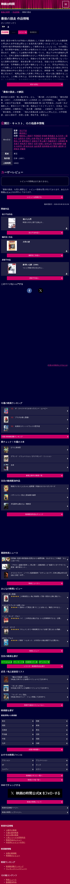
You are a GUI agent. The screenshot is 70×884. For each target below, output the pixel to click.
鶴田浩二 (23, 136)
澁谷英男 (38, 146)
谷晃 (36, 144)
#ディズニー (43, 662)
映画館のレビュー (13, 856)
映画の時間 (5, 12)
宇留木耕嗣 (57, 144)
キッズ (38, 765)
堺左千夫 (39, 138)
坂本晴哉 (46, 146)
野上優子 (43, 141)
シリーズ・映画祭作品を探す (34, 666)
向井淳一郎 (21, 146)
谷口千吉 (23, 130)
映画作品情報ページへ (10, 808)
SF (3, 765)
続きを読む (34, 84)
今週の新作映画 (12, 833)
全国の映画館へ (34, 749)
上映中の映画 (11, 830)
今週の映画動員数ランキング (12, 437)
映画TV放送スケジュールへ (34, 705)
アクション (6, 760)
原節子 (30, 136)
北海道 (4, 730)
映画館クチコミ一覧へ (34, 775)
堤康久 (41, 144)
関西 (3, 725)
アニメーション (41, 760)
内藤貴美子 (52, 141)
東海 (37, 725)
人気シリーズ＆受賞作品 (15, 837)
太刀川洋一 (60, 136)
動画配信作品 (11, 882)
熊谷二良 (17, 141)
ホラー (38, 769)
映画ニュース (11, 880)
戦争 (3, 27)
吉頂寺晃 (62, 138)
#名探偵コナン (31, 662)
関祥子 (31, 144)
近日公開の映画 (12, 835)
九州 (3, 743)
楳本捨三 (23, 133)
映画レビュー (34, 651)
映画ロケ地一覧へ (34, 780)
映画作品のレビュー (14, 840)
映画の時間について (34, 802)
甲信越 (4, 734)
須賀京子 (35, 141)
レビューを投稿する (34, 197)
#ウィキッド (18, 662)
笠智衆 (44, 136)
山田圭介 (22, 138)
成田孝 (61, 146)
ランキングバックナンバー (16, 869)
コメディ (5, 769)
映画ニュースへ (34, 583)
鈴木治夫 (30, 146)
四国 (37, 739)
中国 (3, 739)
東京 (3, 721)
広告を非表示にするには (57, 365)
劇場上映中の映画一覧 (34, 475)
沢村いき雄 (30, 138)
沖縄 (37, 743)
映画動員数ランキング (15, 866)
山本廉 (47, 138)
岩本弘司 (48, 144)
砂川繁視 (54, 146)
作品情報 (16, 12)
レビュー (22, 32)
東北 (37, 730)
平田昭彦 (37, 136)
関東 (37, 721)
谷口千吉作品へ (34, 233)
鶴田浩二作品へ (34, 255)
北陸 (37, 734)
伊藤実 (23, 149)
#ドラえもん (6, 662)
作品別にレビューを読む (15, 842)
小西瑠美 (61, 141)
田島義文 (51, 136)
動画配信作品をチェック (34, 514)
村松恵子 (23, 144)
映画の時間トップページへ (12, 812)
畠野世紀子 (26, 141)
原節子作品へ (34, 278)
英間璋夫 (54, 138)
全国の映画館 (11, 853)
